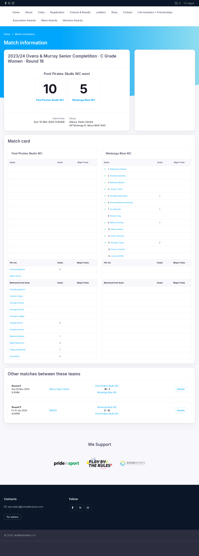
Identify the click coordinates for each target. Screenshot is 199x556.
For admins (13, 517)
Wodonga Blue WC (83, 100)
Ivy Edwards (115, 209)
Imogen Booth (16, 323)
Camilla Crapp (16, 296)
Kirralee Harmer (17, 329)
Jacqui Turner (116, 189)
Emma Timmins (118, 249)
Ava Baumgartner (17, 289)
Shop (114, 12)
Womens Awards (73, 20)
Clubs (41, 12)
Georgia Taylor (117, 242)
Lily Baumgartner (17, 269)
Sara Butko (15, 356)
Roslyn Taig (115, 216)
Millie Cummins (117, 222)
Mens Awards (49, 20)
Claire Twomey (117, 236)
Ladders (101, 12)
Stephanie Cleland (118, 169)
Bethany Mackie (117, 182)
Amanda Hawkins (118, 176)
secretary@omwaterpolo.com (23, 506)
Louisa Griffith (117, 256)
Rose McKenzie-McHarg (121, 202)
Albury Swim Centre (59, 389)
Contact (127, 12)
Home (16, 12)
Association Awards (24, 20)
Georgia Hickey (17, 303)
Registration (57, 12)
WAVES (53, 410)
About (28, 12)
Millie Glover (15, 276)
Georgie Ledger (17, 316)
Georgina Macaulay (118, 196)
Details (181, 389)
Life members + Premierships (155, 12)
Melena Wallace (17, 336)
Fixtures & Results (80, 12)
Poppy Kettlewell (17, 349)
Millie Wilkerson (17, 343)
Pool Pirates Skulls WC (50, 100)
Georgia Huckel (17, 309)
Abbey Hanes (117, 229)
